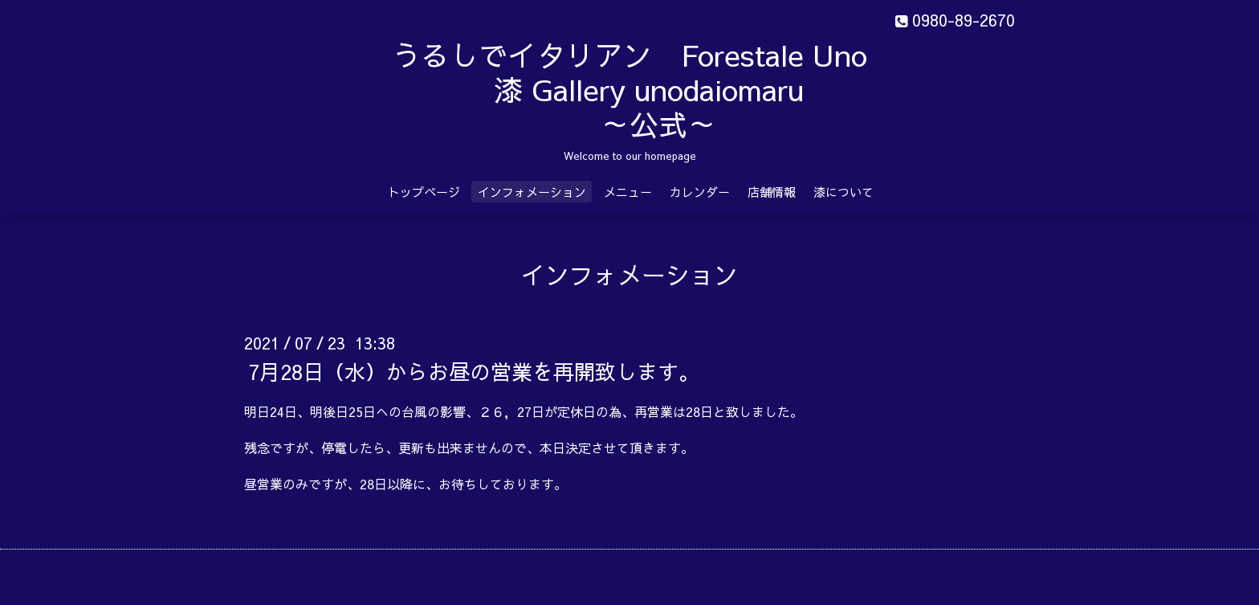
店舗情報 (772, 191)
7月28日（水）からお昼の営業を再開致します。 (473, 371)
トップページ (424, 191)
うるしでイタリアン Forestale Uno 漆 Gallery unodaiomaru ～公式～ (670, 89)
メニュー (628, 191)
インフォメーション (532, 191)
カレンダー (700, 191)
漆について (843, 191)
